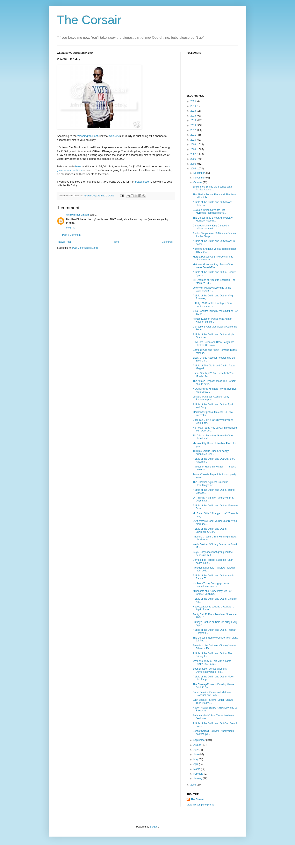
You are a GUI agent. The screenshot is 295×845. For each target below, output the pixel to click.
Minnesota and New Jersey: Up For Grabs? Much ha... (212, 592)
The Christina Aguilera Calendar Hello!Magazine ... (210, 483)
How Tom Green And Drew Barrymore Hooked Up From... (213, 343)
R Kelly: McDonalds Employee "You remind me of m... (212, 305)
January (198, 778)
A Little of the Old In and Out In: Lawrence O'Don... (210, 530)
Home (116, 241)
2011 (193, 134)
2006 (193, 158)
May (196, 759)
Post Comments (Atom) (85, 247)
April (196, 764)
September (199, 740)
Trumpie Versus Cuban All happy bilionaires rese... (211, 452)
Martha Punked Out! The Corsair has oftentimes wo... (213, 258)
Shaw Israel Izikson (77, 214)
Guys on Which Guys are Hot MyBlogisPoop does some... (209, 211)
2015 (193, 115)
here (78, 166)
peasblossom (143, 181)
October (198, 182)
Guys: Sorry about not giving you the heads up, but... (213, 553)
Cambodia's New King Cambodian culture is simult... (211, 227)
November (199, 177)
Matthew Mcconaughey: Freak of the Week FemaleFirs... (213, 266)
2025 (193, 101)
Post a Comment (71, 234)
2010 (193, 139)
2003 (193, 784)
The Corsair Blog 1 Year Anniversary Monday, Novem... (212, 219)
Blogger (154, 826)
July (196, 749)
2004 (193, 168)
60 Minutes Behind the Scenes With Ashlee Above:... (212, 188)
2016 (193, 110)
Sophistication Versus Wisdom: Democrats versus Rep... (210, 670)
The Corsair (89, 20)
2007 (193, 154)
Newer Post (64, 241)
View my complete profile (200, 804)
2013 (193, 125)
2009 (193, 144)
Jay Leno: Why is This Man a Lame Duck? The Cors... (212, 662)
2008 (193, 149)
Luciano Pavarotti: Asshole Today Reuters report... (211, 398)
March (197, 769)
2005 (193, 163)
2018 (193, 106)
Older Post (167, 241)
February (198, 773)
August (197, 745)
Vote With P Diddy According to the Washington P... (212, 289)
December (199, 172)
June (196, 754)
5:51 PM (70, 227)
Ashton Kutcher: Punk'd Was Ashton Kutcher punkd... (212, 320)
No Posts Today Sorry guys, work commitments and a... (211, 585)
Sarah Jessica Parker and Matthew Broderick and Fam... (212, 694)
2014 (193, 120)
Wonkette (114, 136)
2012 (193, 130)
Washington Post (87, 136)
